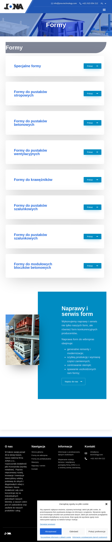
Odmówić (74, 531)
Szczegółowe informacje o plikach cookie (55, 537)
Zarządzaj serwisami (47, 524)
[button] (106, 504)
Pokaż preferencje (97, 531)
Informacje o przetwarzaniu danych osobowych (89, 537)
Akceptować (50, 531)
